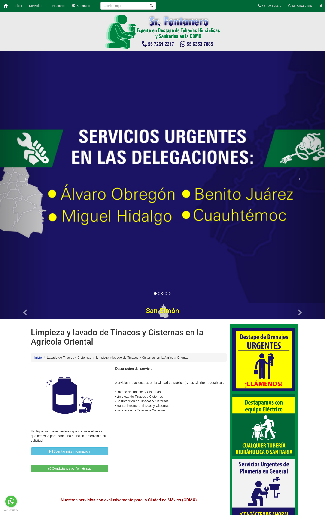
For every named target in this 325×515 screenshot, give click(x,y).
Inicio (18, 6)
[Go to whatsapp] (11, 501)
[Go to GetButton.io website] (11, 510)
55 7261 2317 (270, 6)
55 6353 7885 (300, 6)
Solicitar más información (69, 451)
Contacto (81, 6)
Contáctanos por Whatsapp (69, 468)
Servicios (37, 6)
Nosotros (58, 6)
